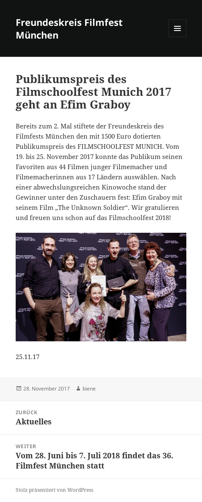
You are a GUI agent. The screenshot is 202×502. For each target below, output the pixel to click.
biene (89, 388)
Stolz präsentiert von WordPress (54, 490)
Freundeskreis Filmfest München (69, 28)
